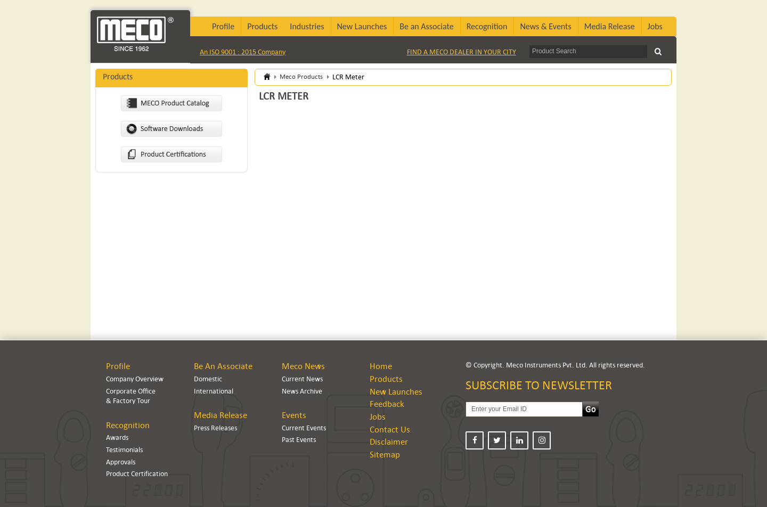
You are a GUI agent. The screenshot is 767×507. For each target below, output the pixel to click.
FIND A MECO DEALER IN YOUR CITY (461, 52)
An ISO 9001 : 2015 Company (242, 52)
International (213, 391)
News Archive (302, 391)
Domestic (208, 379)
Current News (302, 379)
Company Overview (135, 379)
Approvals (120, 462)
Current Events (304, 428)
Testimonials (124, 450)
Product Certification (137, 474)
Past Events (299, 440)
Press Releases (215, 428)
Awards (117, 437)
